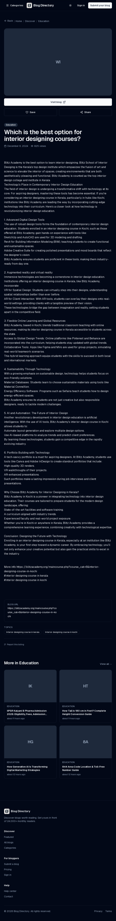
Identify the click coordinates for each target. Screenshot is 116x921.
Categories (10, 847)
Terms (108, 911)
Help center (10, 891)
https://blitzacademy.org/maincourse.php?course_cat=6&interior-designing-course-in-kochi (32, 612)
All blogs (8, 842)
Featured (9, 837)
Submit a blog (11, 864)
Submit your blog (100, 5)
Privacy (98, 911)
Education (43, 21)
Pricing (8, 869)
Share (85, 112)
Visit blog (58, 102)
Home (19, 21)
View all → (106, 663)
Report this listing (14, 644)
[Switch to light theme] (70, 5)
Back (8, 20)
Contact (8, 896)
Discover (30, 21)
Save (30, 112)
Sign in (81, 5)
